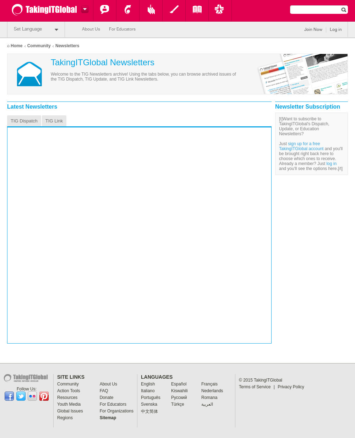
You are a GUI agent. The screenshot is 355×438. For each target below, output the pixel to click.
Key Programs (220, 10)
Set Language (36, 29)
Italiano (148, 390)
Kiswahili (179, 390)
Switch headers (84, 9)
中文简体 (149, 411)
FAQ (104, 390)
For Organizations (116, 411)
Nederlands (212, 390)
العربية (207, 404)
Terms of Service (257, 386)
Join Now (313, 30)
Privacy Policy (291, 386)
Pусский (179, 397)
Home (16, 45)
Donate (107, 397)
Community (104, 10)
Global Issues (197, 10)
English (148, 384)
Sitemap (108, 417)
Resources (151, 10)
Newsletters (67, 45)
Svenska (149, 404)
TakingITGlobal (268, 380)
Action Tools (127, 10)
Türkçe (177, 404)
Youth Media (174, 10)
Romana (209, 397)
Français (209, 384)
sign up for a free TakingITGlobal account (301, 146)
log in (331, 163)
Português (150, 397)
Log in (336, 30)
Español (178, 384)
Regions (65, 417)
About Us (91, 29)
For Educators (122, 29)
